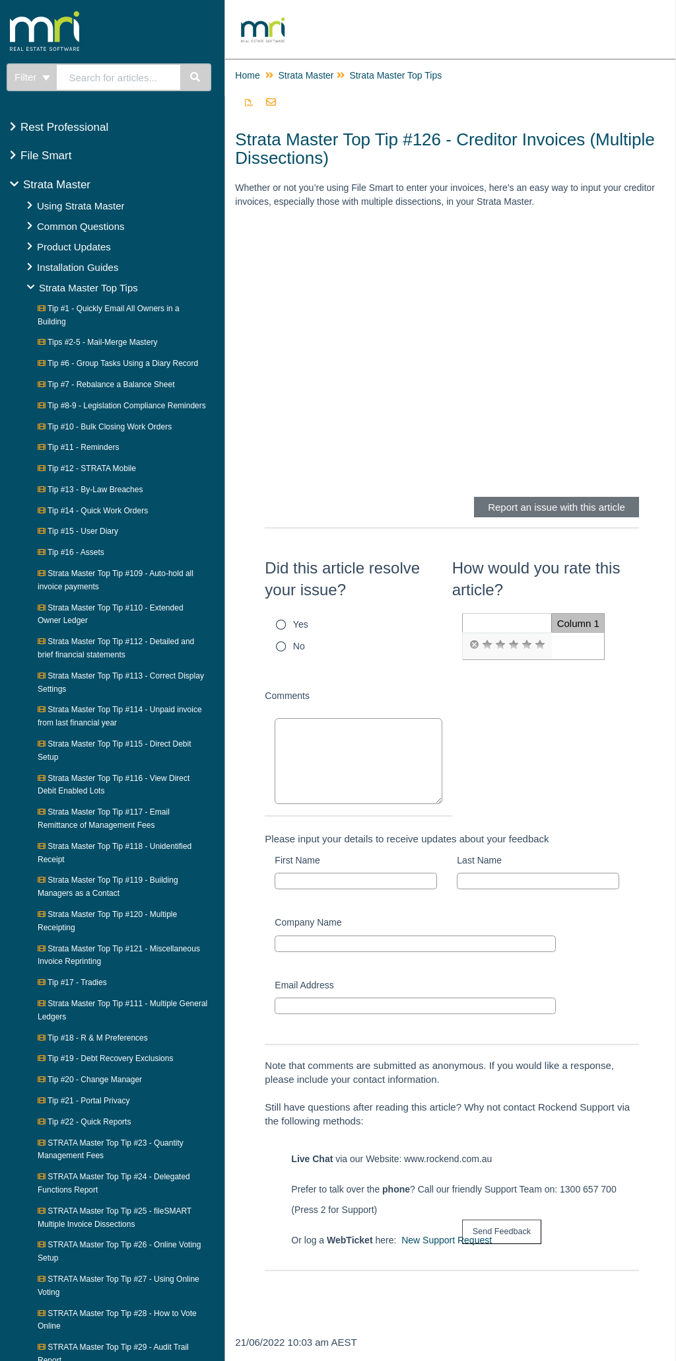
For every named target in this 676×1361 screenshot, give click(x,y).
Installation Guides (77, 267)
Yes (300, 624)
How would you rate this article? (536, 579)
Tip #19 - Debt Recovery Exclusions (105, 1058)
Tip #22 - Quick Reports (84, 1121)
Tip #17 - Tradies (72, 982)
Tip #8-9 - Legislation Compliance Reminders (122, 405)
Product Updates (74, 246)
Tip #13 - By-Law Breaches (90, 489)
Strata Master (56, 184)
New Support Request (446, 1240)
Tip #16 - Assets (71, 552)
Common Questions (81, 226)
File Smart (45, 155)
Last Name (479, 860)
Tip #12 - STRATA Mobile (87, 468)
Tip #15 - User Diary (78, 531)
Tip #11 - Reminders (78, 447)
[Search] (195, 77)
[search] (119, 77)
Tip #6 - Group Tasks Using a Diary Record (118, 363)
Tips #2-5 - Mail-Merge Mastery (97, 342)
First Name (297, 860)
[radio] (474, 644)
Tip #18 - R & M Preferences (93, 1038)
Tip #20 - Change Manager (90, 1079)
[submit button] (501, 1232)
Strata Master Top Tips (88, 287)
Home (247, 75)
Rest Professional (64, 127)
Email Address (304, 985)
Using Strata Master (81, 205)
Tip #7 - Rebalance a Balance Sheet (106, 384)
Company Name (308, 922)
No (299, 646)
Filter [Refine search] (32, 77)
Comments (287, 695)
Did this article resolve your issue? (342, 579)
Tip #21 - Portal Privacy (83, 1100)
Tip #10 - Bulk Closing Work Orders (105, 426)
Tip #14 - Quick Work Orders (93, 510)
